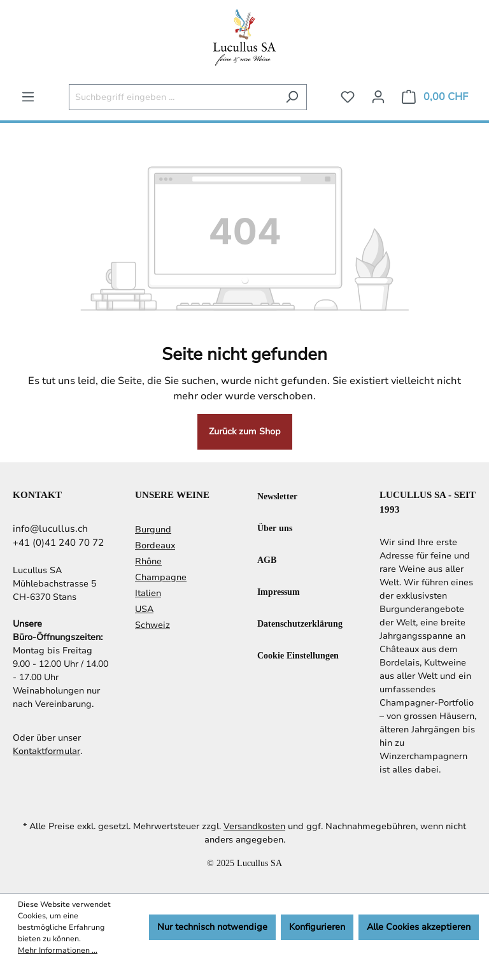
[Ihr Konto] (378, 97)
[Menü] (28, 97)
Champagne (161, 577)
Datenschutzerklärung (300, 623)
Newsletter (277, 495)
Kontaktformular (46, 751)
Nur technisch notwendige (212, 927)
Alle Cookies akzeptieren (419, 927)
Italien (148, 593)
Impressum (278, 591)
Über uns (274, 527)
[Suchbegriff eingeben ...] (173, 97)
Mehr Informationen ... (57, 950)
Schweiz (152, 625)
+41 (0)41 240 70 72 (58, 542)
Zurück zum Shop (245, 431)
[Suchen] (292, 97)
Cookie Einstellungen (298, 655)
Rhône (148, 561)
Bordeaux (155, 545)
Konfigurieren (317, 927)
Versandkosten (254, 826)
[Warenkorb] (434, 97)
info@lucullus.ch (50, 528)
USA (144, 609)
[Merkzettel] (347, 97)
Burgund (153, 529)
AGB (266, 559)
